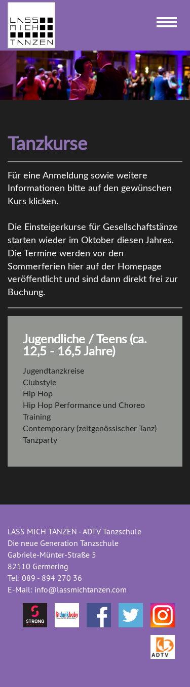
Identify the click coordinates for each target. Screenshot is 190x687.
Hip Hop (38, 394)
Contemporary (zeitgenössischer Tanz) (90, 429)
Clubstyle (39, 383)
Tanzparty (40, 440)
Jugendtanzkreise (53, 371)
